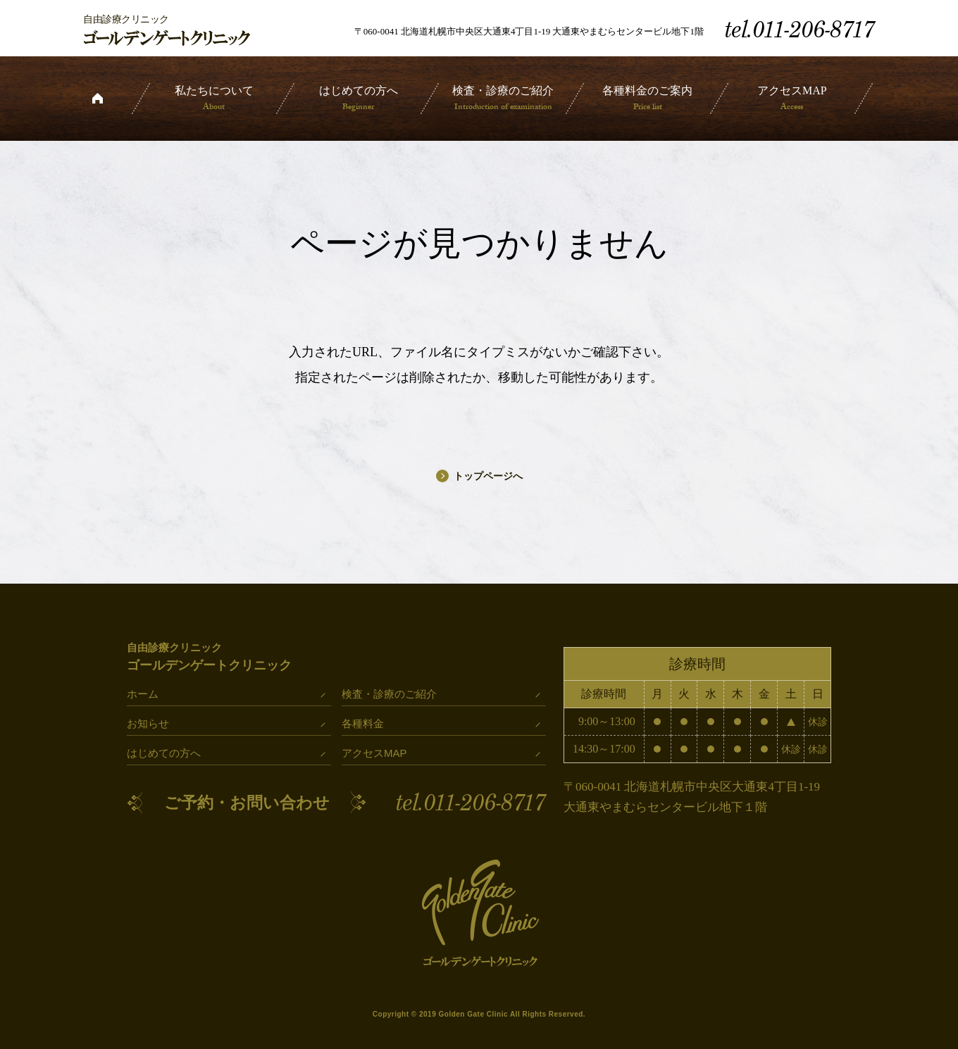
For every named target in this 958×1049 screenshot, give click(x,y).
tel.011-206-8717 (471, 802)
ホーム (97, 98)
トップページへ (479, 476)
